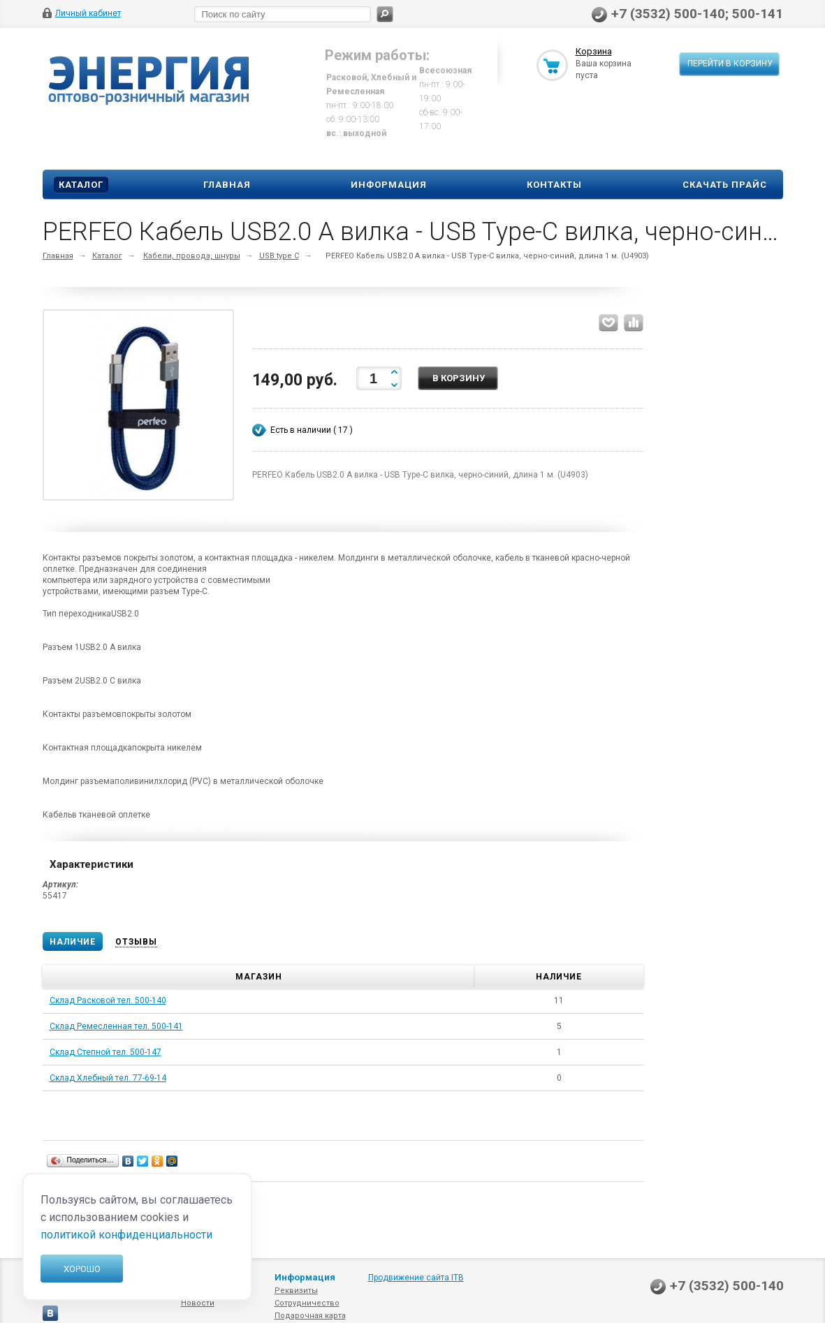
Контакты (554, 184)
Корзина (594, 51)
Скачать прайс (724, 184)
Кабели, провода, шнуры (191, 255)
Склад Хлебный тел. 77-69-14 (108, 1078)
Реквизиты (296, 1290)
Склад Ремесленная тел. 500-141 (116, 1026)
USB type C (279, 255)
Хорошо (82, 1269)
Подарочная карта (310, 1315)
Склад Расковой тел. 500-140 (108, 1000)
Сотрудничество (307, 1303)
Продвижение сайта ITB (416, 1278)
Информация (389, 184)
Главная (227, 184)
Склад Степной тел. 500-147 (105, 1052)
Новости (197, 1303)
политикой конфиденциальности (126, 1234)
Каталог (81, 184)
